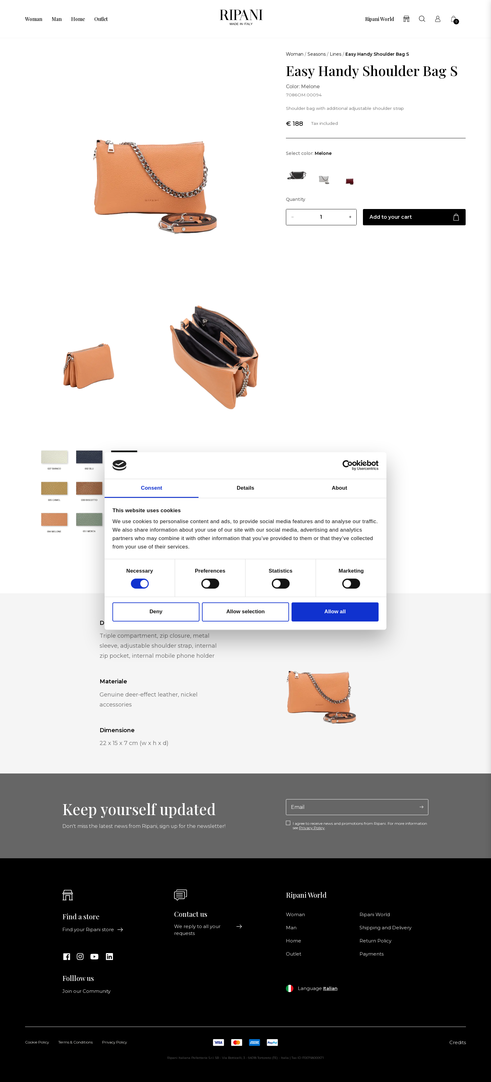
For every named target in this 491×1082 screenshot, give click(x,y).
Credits (457, 1042)
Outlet (101, 19)
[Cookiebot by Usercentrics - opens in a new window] (351, 465)
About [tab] (339, 488)
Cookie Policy (37, 1042)
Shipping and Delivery (385, 928)
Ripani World (379, 19)
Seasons (317, 54)
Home (78, 19)
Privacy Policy (312, 827)
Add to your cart (414, 217)
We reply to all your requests (208, 930)
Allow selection (245, 612)
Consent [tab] (151, 488)
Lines (335, 54)
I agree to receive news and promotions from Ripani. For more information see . (360, 825)
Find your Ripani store (92, 929)
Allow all (335, 612)
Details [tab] (245, 488)
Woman (33, 19)
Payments (371, 954)
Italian (330, 988)
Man (57, 19)
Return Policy (375, 941)
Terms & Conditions (75, 1042)
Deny (155, 612)
